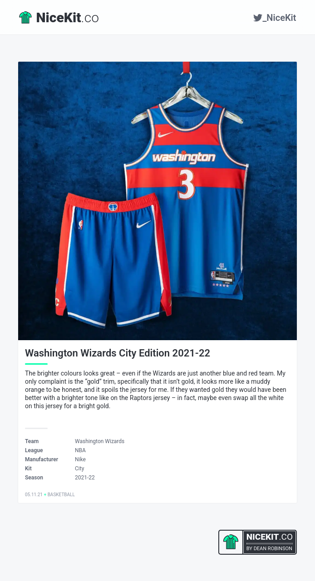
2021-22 (85, 477)
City (79, 468)
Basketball (61, 494)
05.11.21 (34, 494)
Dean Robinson (273, 549)
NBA (80, 450)
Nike (80, 459)
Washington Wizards (99, 441)
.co (59, 17)
